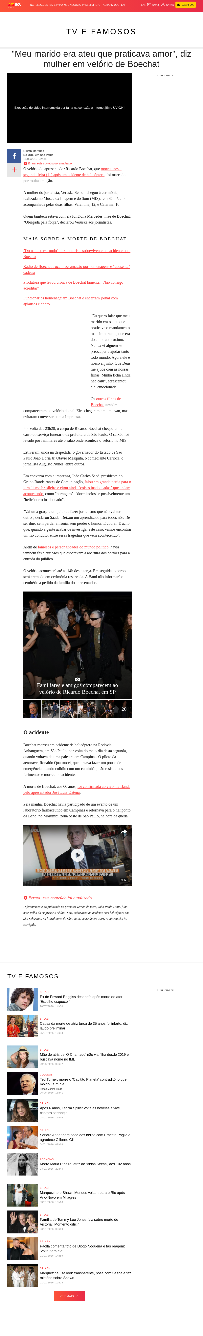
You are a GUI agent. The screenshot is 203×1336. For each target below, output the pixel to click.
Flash (25, 16)
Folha (78, 16)
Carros (56, 16)
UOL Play (119, 5)
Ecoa (146, 16)
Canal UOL (157, 16)
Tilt (140, 16)
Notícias (34, 16)
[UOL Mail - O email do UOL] (153, 4)
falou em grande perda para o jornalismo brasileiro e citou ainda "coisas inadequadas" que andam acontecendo (77, 488)
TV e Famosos (101, 31)
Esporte (88, 16)
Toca (188, 16)
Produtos (14, 16)
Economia (67, 16)
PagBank (107, 5)
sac (143, 4)
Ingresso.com (39, 5)
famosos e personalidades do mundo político (73, 547)
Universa (122, 16)
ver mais (69, 1296)
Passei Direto (91, 5)
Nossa (168, 16)
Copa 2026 (99, 16)
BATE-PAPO (56, 5)
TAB (174, 16)
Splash (111, 16)
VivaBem (133, 16)
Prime (181, 16)
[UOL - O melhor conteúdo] (14, 4)
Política (45, 16)
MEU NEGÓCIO (72, 5)
